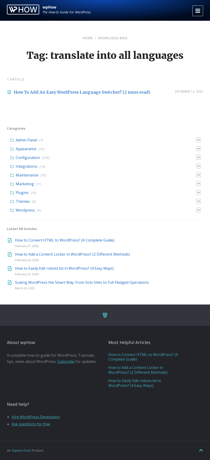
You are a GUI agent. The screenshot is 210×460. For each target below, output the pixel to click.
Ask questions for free (31, 424)
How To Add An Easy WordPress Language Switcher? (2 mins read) (82, 92)
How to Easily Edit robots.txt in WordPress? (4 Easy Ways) (64, 268)
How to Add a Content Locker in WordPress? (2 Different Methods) (72, 254)
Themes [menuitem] (23, 201)
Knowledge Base (113, 38)
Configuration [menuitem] (28, 157)
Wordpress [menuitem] (25, 210)
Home (87, 38)
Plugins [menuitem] (22, 192)
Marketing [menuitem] (25, 183)
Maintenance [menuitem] (27, 175)
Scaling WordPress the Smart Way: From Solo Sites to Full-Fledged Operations (82, 282)
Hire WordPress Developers (36, 416)
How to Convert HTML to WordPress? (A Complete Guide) (64, 240)
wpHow (49, 7)
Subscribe (65, 361)
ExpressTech (21, 450)
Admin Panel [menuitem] (26, 140)
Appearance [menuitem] (26, 148)
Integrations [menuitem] (26, 166)
